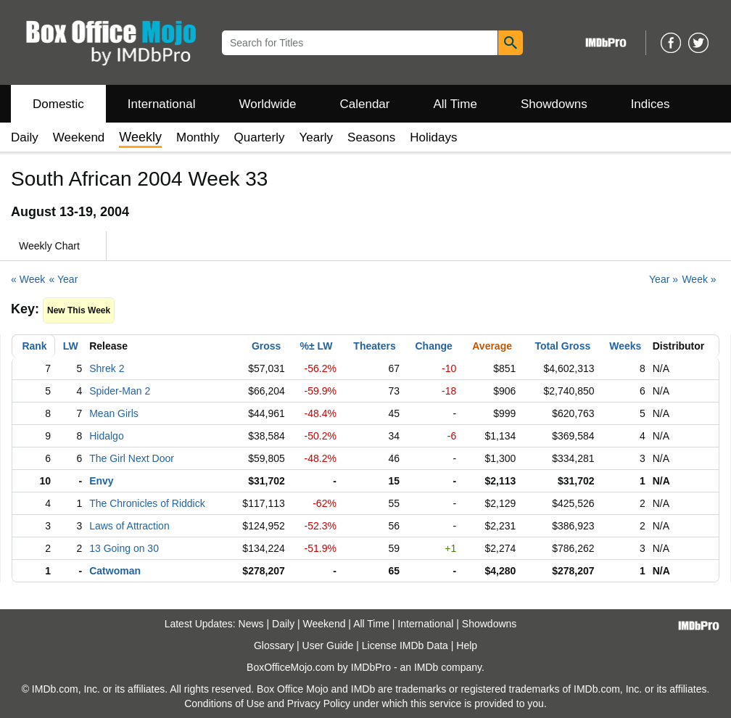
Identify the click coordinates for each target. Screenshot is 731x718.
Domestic (58, 104)
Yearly (316, 137)
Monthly (198, 137)
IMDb (426, 667)
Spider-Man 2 (119, 391)
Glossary (274, 645)
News (251, 624)
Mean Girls (114, 413)
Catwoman (115, 571)
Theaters (374, 346)
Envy (101, 481)
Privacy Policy (318, 703)
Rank (34, 346)
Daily (24, 137)
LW (70, 346)
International (162, 104)
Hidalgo (106, 436)
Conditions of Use (224, 703)
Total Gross (562, 346)
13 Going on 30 (124, 548)
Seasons (371, 137)
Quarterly (259, 137)
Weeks (625, 346)
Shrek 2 (106, 368)
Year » (663, 279)
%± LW (316, 346)
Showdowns (554, 104)
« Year (63, 279)
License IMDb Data (405, 645)
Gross (266, 346)
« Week (28, 279)
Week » (699, 279)
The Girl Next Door (131, 458)
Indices (650, 104)
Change (434, 346)
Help (466, 645)
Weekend (79, 137)
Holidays (433, 137)
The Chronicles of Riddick (147, 503)
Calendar (365, 104)
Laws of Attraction (129, 526)
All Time (455, 104)
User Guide (328, 645)
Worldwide (267, 104)
